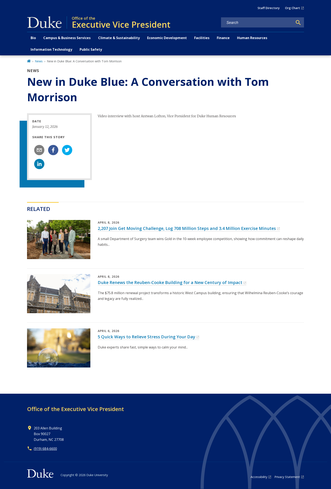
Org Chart (292, 8)
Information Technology (51, 49)
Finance (223, 38)
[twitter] (67, 150)
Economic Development (167, 38)
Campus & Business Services (67, 38)
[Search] (298, 22)
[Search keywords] (257, 22)
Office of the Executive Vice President (75, 409)
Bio (33, 38)
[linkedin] (39, 164)
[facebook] (53, 150)
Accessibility (259, 477)
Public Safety (91, 49)
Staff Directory (269, 8)
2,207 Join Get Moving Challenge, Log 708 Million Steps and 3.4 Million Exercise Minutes (187, 228)
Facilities (201, 38)
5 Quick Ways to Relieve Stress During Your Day (146, 337)
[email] (39, 150)
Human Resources (252, 38)
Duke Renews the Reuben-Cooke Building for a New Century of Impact (170, 282)
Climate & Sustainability (119, 38)
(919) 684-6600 (45, 448)
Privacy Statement (287, 477)
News (39, 61)
